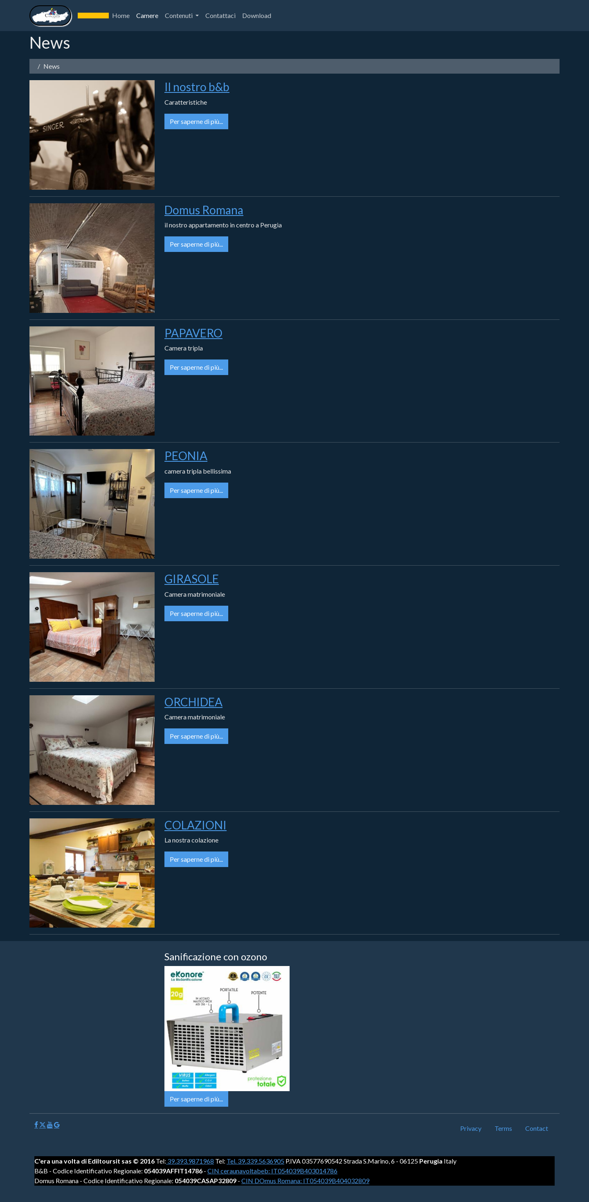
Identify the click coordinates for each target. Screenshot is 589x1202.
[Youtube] (50, 1125)
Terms (503, 1128)
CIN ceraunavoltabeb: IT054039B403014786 (272, 1171)
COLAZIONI (195, 825)
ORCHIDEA (193, 702)
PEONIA (185, 456)
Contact (536, 1128)
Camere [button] (147, 15)
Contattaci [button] (220, 15)
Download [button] (256, 15)
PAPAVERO (193, 333)
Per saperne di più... (196, 121)
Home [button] (121, 15)
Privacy (470, 1128)
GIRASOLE (191, 579)
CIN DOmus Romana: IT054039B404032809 (305, 1180)
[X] (42, 1125)
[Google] (56, 1125)
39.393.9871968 (190, 1161)
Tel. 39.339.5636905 (255, 1161)
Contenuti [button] (179, 15)
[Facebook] (36, 1125)
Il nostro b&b (196, 87)
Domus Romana (203, 210)
